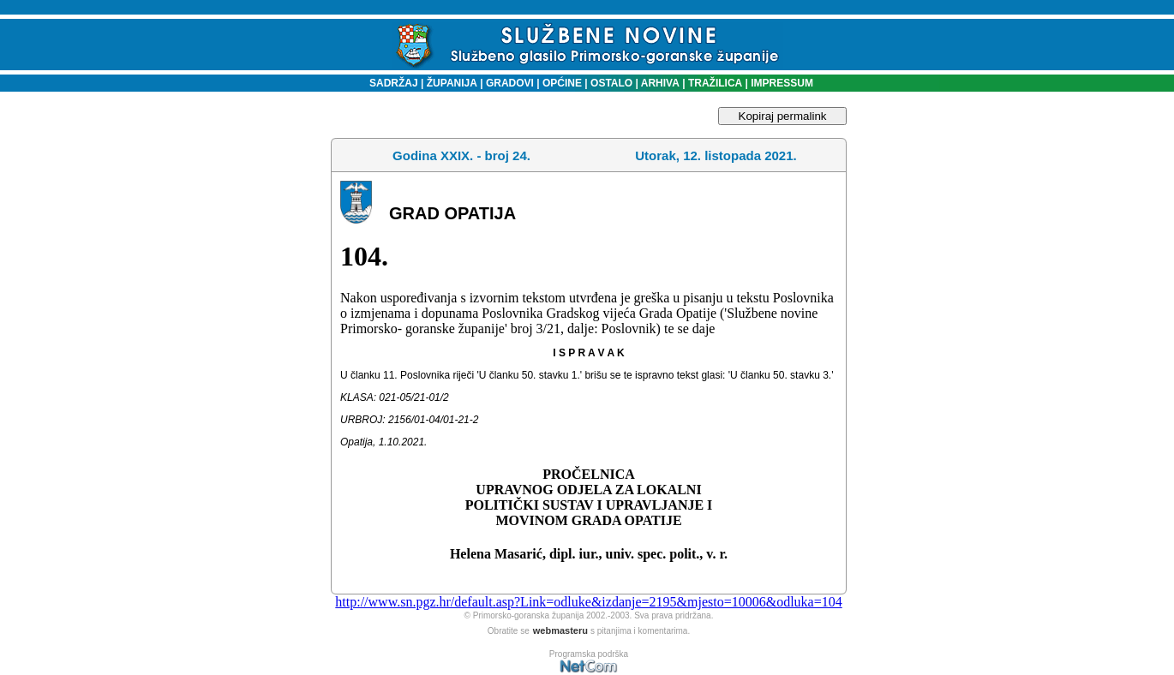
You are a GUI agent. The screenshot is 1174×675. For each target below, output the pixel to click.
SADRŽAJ (389, 83)
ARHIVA (659, 83)
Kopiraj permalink (783, 116)
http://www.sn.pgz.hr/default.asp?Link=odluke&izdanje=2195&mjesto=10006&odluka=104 (588, 601)
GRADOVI (510, 83)
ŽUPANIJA (452, 83)
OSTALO (611, 83)
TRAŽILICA (714, 83)
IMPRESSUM (782, 83)
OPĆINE (562, 83)
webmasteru (560, 630)
